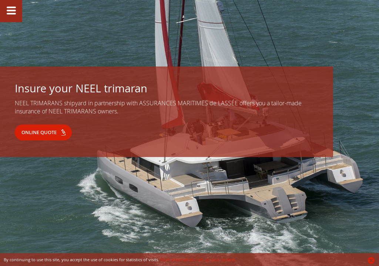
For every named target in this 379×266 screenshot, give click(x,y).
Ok (371, 260)
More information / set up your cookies (197, 259)
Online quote (39, 132)
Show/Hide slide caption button (11, 11)
